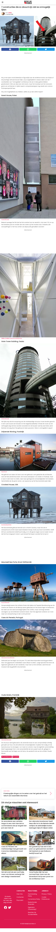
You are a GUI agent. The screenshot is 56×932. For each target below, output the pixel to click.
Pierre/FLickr (4, 471)
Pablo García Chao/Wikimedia (7, 657)
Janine (10, 12)
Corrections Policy (34, 899)
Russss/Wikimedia (5, 602)
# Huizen (16, 757)
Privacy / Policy (47, 894)
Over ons (20, 894)
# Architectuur (6, 757)
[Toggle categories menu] (2, 2)
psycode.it (20, 900)
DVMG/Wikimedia (5, 418)
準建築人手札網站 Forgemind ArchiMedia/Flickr (11, 338)
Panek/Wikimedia (5, 219)
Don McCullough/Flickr (6, 524)
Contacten (20, 897)
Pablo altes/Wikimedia (6, 739)
